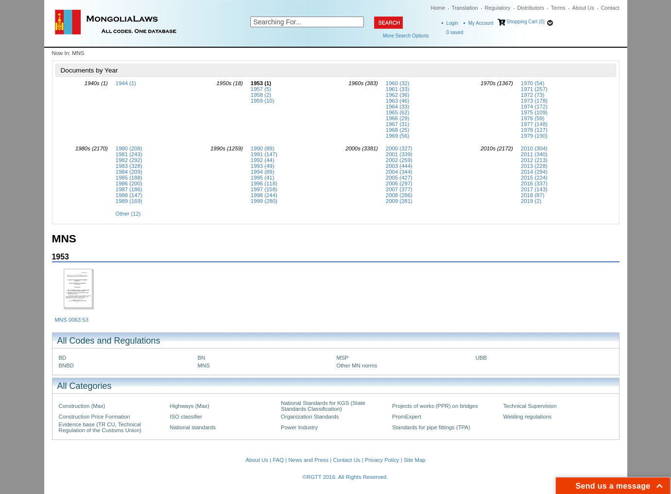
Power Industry (299, 427)
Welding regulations (527, 417)
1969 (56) (398, 136)
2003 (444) (399, 166)
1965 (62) (398, 112)
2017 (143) (534, 189)
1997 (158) (264, 189)
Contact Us (346, 460)
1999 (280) (264, 201)
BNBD (66, 365)
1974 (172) (534, 107)
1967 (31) (398, 124)
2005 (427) (399, 178)
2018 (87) (533, 195)
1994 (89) (263, 172)
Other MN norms (357, 365)
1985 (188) (129, 178)
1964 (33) (398, 107)
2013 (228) (534, 166)
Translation (465, 8)
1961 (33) (398, 89)
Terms (558, 8)
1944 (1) (126, 83)
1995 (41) (263, 178)
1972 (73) (533, 95)
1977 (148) (534, 124)
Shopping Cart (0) (525, 21)
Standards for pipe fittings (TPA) (431, 427)
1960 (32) (398, 83)
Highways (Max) (189, 406)
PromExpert (406, 417)
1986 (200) (129, 183)
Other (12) (128, 214)
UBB (481, 358)
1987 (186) (129, 189)
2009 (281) (399, 201)
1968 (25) (398, 130)
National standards (193, 427)
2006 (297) (399, 183)
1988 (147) (129, 195)
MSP (343, 358)
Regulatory (497, 8)
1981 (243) (129, 154)
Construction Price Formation (94, 417)
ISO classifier (186, 417)
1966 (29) (398, 118)
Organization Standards (310, 417)
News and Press (308, 460)
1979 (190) (534, 136)
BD (63, 358)
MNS (204, 365)
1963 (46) (398, 101)
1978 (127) (534, 130)
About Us (583, 8)
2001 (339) (399, 154)
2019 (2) (531, 201)
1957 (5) (261, 89)
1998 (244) (264, 195)
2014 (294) (534, 172)
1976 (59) (533, 118)
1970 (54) (533, 83)
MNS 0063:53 (71, 320)
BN (202, 358)
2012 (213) (534, 160)
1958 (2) (261, 95)
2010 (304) (534, 148)
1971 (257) (534, 89)
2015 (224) (534, 178)
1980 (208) (129, 148)
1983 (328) (129, 166)
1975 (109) (534, 112)
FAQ (278, 460)
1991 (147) (264, 154)
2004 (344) (399, 172)
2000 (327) (399, 148)
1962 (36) (398, 95)
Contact (610, 8)
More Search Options (406, 35)
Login (452, 23)
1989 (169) (129, 201)
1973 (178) (534, 101)
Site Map (415, 460)
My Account (481, 23)
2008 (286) (399, 195)
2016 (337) (534, 183)
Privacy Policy (382, 460)
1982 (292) (129, 160)
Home (438, 8)
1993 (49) (263, 166)
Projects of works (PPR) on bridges (435, 406)
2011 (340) (534, 154)
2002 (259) (399, 160)
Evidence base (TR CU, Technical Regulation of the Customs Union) (100, 427)
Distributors (530, 8)
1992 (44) (263, 160)
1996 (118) (264, 183)
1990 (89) (263, 148)
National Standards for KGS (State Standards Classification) (323, 406)
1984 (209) (129, 172)
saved (455, 32)
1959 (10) (263, 101)
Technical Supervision (530, 406)
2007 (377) (399, 189)
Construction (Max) (82, 406)
